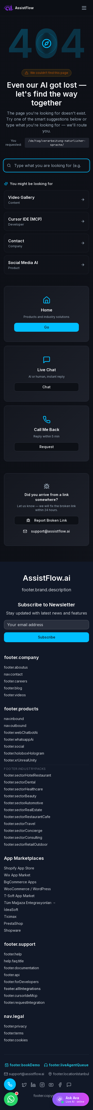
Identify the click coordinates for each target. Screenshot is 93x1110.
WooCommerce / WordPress (27, 889)
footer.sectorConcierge (23, 830)
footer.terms (14, 1033)
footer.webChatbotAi (21, 732)
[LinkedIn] (33, 1084)
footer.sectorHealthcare (23, 789)
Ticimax (10, 916)
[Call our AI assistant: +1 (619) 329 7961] (10, 1084)
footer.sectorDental (19, 782)
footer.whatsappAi (18, 739)
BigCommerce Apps (20, 882)
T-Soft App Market (19, 896)
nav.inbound (14, 719)
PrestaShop (13, 923)
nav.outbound (15, 725)
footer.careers (15, 681)
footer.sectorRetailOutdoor (26, 844)
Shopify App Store (19, 868)
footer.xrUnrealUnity (20, 760)
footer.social (14, 746)
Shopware (12, 930)
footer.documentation (21, 968)
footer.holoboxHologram (24, 753)
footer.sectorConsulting (23, 837)
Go (46, 327)
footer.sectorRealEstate (23, 810)
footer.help (13, 954)
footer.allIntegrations (22, 989)
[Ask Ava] (70, 1099)
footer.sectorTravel (19, 824)
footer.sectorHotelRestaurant (27, 775)
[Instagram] (42, 1084)
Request (46, 447)
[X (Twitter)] (24, 1084)
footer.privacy (15, 1026)
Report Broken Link (46, 520)
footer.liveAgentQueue (66, 1065)
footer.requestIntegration (24, 1002)
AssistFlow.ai (46, 578)
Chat (46, 387)
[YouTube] (51, 1084)
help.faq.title (14, 961)
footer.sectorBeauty (20, 796)
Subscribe (46, 637)
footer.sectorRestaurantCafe (27, 817)
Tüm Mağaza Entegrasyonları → (30, 903)
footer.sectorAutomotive (23, 803)
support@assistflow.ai (46, 531)
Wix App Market (17, 875)
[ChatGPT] (68, 1084)
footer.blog (13, 688)
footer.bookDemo (22, 1065)
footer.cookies (16, 1040)
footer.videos (15, 695)
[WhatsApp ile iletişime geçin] (11, 1099)
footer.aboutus (16, 667)
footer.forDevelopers (21, 982)
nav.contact (13, 674)
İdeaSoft (11, 909)
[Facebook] (60, 1084)
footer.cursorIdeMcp (20, 995)
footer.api (12, 975)
